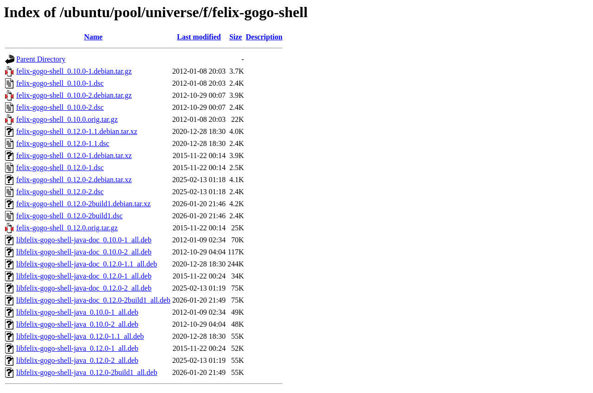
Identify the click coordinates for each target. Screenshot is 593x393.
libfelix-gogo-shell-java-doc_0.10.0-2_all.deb (83, 252)
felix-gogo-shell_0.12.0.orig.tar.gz (67, 228)
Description (264, 37)
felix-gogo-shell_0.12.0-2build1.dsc (69, 216)
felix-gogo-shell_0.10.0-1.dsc (60, 83)
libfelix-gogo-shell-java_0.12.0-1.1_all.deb (80, 336)
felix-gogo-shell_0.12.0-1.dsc (60, 167)
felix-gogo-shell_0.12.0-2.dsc (60, 192)
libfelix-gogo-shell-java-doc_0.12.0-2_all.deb (83, 288)
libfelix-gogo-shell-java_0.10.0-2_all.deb (77, 324)
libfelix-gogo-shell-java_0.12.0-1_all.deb (77, 348)
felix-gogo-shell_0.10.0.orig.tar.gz (67, 119)
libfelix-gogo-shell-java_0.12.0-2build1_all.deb (86, 372)
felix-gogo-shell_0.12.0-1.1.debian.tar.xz (76, 131)
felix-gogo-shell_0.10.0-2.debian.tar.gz (74, 95)
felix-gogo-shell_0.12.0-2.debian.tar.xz (74, 180)
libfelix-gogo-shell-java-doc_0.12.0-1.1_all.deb (86, 264)
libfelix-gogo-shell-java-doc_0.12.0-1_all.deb (83, 276)
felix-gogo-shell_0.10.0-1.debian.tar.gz (74, 71)
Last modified (199, 37)
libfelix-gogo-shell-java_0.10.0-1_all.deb (77, 312)
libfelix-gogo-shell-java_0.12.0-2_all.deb (77, 360)
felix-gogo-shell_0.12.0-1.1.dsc (62, 143)
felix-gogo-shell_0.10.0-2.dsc (60, 107)
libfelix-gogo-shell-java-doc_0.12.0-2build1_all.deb (93, 300)
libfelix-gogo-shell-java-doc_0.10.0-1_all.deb (83, 240)
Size (235, 37)
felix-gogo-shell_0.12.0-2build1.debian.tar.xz (83, 204)
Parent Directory (40, 59)
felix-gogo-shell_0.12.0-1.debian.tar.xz (74, 155)
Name (93, 37)
